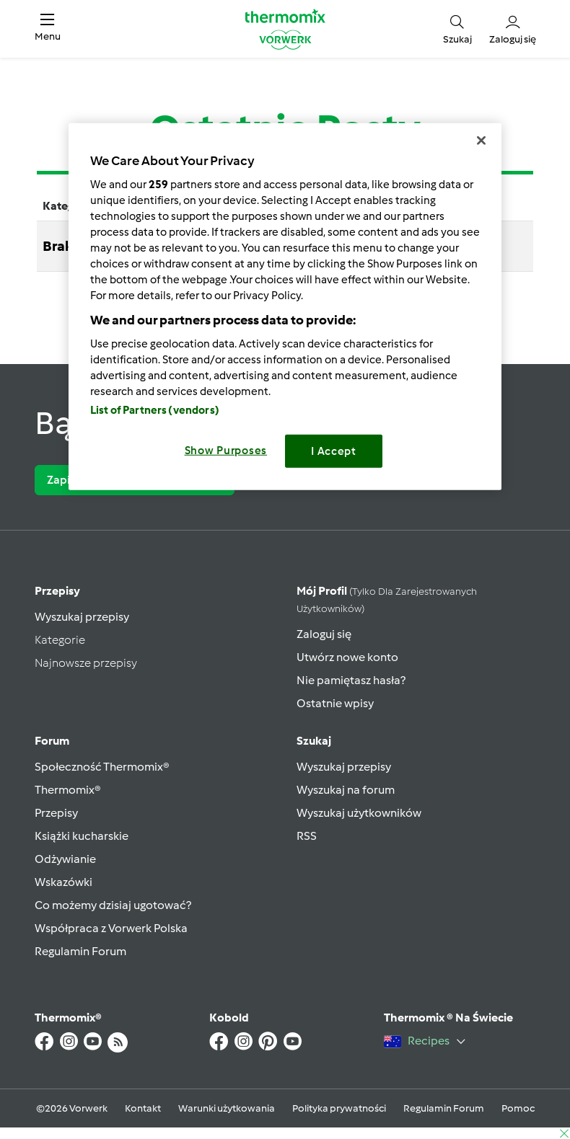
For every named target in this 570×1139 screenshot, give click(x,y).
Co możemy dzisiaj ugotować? (113, 905)
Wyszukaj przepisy (82, 617)
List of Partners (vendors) (154, 410)
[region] (285, 306)
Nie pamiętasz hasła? (351, 680)
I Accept (333, 451)
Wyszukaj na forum (346, 790)
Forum (52, 741)
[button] (47, 29)
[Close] (481, 140)
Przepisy (57, 591)
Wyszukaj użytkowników (359, 813)
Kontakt (143, 1108)
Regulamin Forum (80, 951)
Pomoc (518, 1108)
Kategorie (60, 640)
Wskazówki (63, 882)
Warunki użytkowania (226, 1108)
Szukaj (314, 741)
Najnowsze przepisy (86, 663)
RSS (307, 836)
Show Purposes (226, 450)
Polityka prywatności (339, 1108)
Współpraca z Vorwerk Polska (111, 928)
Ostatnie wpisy (335, 703)
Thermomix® (68, 790)
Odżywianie (65, 859)
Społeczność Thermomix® (102, 767)
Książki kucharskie (81, 836)
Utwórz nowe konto (347, 657)
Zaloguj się (324, 634)
